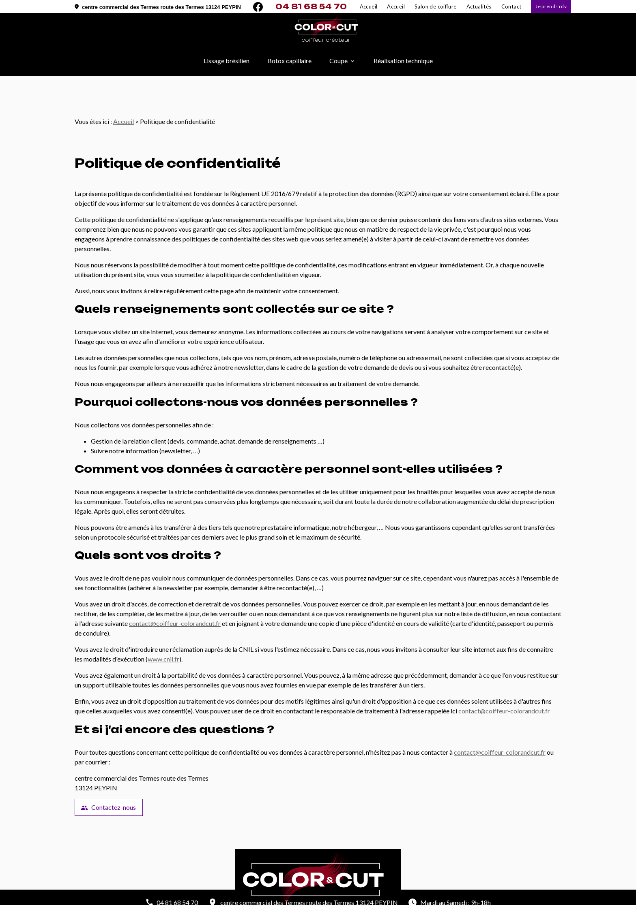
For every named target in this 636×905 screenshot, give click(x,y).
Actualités (479, 6)
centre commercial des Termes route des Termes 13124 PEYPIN (161, 7)
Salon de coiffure (436, 6)
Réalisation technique (403, 60)
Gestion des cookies (421, 897)
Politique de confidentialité (320, 897)
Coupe (338, 60)
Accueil (396, 6)
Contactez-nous (108, 780)
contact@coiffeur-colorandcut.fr (175, 596)
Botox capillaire (289, 60)
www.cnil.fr (163, 631)
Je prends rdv (551, 6)
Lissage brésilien (226, 60)
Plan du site (374, 897)
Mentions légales (259, 897)
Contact (511, 6)
